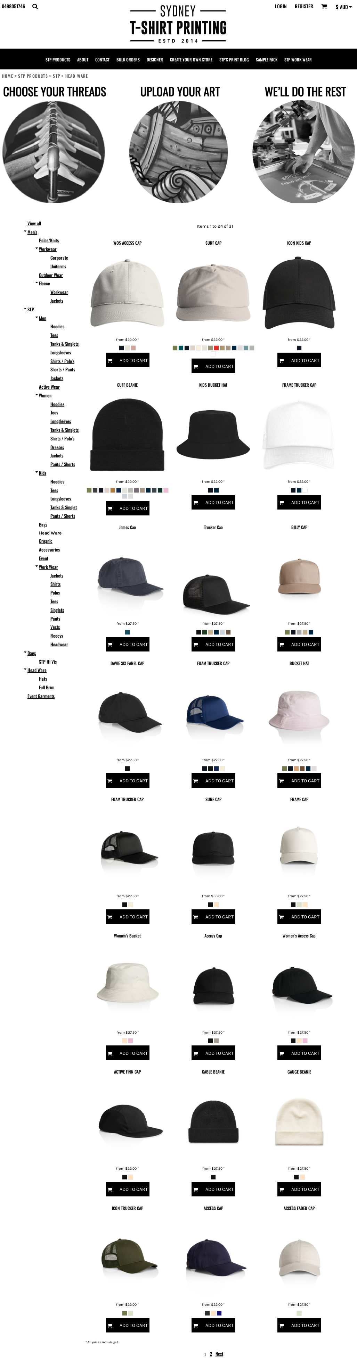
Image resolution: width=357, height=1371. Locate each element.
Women (45, 395)
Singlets (57, 609)
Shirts (55, 583)
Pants (55, 618)
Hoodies (57, 326)
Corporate (59, 257)
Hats (43, 678)
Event (43, 558)
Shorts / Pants (62, 369)
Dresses (57, 447)
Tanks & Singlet (63, 507)
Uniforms (58, 266)
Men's (32, 231)
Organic (45, 540)
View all (34, 223)
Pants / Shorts (62, 464)
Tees (54, 334)
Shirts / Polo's (62, 361)
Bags (43, 524)
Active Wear (49, 386)
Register (304, 6)
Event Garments (41, 695)
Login (281, 6)
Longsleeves (60, 352)
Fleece (44, 283)
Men (42, 317)
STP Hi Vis (48, 661)
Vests (55, 626)
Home (7, 76)
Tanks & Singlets (64, 343)
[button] (35, 6)
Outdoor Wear (51, 274)
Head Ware (37, 669)
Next (219, 1353)
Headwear (59, 644)
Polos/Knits (49, 240)
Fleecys (56, 635)
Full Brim (46, 687)
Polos (55, 592)
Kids (42, 472)
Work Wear (48, 566)
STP (56, 76)
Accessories (49, 549)
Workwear (48, 248)
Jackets (56, 300)
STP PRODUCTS (33, 76)
